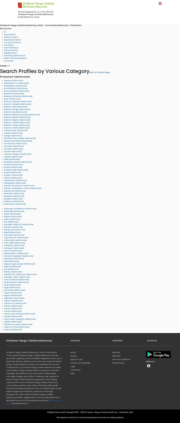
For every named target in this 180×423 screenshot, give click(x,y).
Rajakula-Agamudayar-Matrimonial (19, 264)
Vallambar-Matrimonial (14, 298)
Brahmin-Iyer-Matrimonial (15, 112)
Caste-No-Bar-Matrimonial (16, 130)
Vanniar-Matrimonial (13, 316)
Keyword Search (11, 50)
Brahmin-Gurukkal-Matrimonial (17, 104)
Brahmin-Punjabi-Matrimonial (17, 122)
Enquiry (73, 356)
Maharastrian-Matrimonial (15, 180)
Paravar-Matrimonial (13, 250)
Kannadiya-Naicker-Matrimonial (18, 162)
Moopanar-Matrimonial (14, 196)
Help (72, 373)
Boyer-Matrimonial (12, 99)
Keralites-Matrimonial (13, 164)
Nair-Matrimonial (11, 222)
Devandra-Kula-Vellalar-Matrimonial (20, 138)
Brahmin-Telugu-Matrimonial (17, 125)
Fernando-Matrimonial (14, 146)
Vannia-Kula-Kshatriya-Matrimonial (19, 314)
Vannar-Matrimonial (13, 311)
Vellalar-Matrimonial (13, 321)
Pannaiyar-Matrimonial (14, 248)
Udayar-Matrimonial (13, 293)
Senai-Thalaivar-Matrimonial (16, 279)
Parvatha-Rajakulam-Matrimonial (18, 256)
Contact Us (75, 370)
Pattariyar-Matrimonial (14, 258)
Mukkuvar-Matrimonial (14, 201)
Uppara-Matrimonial (13, 295)
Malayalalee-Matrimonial (15, 183)
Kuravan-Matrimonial (13, 175)
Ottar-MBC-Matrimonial (14, 243)
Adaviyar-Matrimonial (13, 80)
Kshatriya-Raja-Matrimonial (16, 170)
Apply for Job (76, 359)
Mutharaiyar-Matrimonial (15, 204)
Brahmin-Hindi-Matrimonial (16, 107)
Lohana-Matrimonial (13, 178)
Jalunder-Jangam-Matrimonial (17, 154)
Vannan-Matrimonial (13, 308)
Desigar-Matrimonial (13, 135)
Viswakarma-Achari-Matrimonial (18, 324)
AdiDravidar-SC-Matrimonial (16, 83)
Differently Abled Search (14, 55)
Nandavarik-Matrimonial (14, 229)
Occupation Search (12, 42)
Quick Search (10, 34)
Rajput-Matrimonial (12, 266)
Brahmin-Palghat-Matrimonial (17, 120)
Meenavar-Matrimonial (14, 193)
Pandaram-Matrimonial (14, 245)
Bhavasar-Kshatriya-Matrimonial (18, 96)
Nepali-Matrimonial (12, 232)
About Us (116, 356)
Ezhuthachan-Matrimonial (15, 143)
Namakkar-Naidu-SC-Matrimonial (18, 224)
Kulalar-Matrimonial (12, 172)
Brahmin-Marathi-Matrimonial (17, 117)
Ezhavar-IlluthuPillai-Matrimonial (18, 141)
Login (72, 366)
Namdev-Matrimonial (13, 227)
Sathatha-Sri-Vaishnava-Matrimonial (20, 274)
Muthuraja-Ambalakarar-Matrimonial (20, 208)
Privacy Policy (118, 363)
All (5, 32)
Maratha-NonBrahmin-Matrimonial (19, 185)
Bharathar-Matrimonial (14, 93)
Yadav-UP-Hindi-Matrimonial (16, 327)
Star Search (9, 45)
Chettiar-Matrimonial (13, 133)
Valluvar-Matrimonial (13, 306)
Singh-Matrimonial (12, 287)
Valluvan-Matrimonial (13, 300)
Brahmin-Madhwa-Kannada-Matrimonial (22, 114)
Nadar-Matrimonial (12, 214)
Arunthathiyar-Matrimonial (15, 88)
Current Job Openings (80, 363)
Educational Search (12, 40)
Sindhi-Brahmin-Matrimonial (16, 282)
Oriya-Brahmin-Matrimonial (16, 237)
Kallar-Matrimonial (12, 159)
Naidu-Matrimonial (12, 219)
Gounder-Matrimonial (13, 149)
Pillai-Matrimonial (11, 261)
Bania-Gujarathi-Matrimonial (16, 91)
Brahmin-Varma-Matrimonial (17, 128)
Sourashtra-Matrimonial (14, 290)
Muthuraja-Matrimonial (14, 211)
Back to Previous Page (99, 72)
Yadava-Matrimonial (13, 329)
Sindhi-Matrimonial (12, 285)
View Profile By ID (11, 47)
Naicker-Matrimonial (13, 216)
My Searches (6, 28)
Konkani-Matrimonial (13, 167)
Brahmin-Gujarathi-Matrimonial (18, 101)
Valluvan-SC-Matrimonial (15, 303)
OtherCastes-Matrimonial (15, 240)
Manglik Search (10, 53)
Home (73, 352)
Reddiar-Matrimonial (13, 272)
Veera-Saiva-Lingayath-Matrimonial (20, 319)
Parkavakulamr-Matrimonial (16, 253)
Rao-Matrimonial (11, 269)
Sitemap (116, 352)
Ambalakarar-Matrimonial (15, 85)
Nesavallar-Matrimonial (14, 235)
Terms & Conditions (121, 359)
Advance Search (11, 37)
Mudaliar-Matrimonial (13, 199)
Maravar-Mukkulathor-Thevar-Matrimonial (22, 188)
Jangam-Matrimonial (13, 156)
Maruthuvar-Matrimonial (15, 191)
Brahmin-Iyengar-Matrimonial (17, 109)
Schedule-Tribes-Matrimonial (17, 277)
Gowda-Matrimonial (13, 151)
